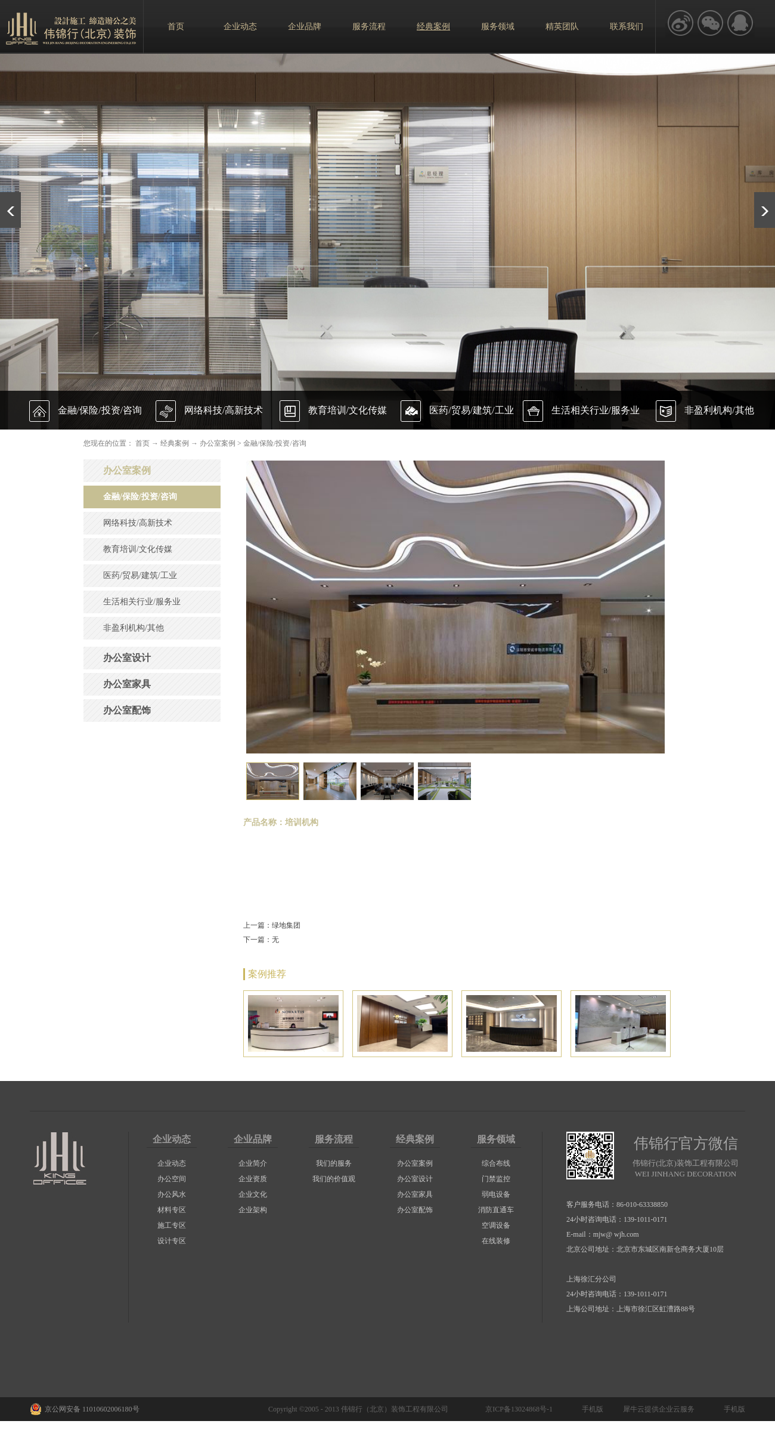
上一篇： (271, 925)
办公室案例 (217, 443)
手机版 (590, 1409)
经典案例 (174, 443)
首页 (176, 26)
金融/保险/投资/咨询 (274, 443)
